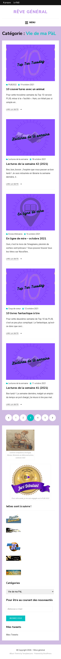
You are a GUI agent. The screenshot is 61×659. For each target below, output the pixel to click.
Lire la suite (12, 109)
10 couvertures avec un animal (25, 89)
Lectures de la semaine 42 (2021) (27, 164)
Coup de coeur (14, 308)
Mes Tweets (12, 634)
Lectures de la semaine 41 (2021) (27, 388)
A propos (7, 2)
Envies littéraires (15, 234)
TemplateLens (27, 654)
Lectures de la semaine (18, 159)
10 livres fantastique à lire (23, 313)
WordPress (47, 654)
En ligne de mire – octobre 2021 (26, 238)
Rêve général (31, 12)
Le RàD (17, 2)
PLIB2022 (12, 85)
